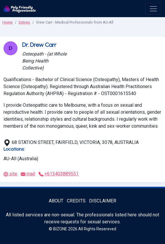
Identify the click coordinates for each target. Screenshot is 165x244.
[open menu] (153, 9)
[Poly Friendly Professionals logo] (20, 8)
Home (7, 22)
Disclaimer (102, 201)
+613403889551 (59, 174)
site (10, 174)
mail (28, 174)
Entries (24, 22)
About (56, 201)
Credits (76, 201)
